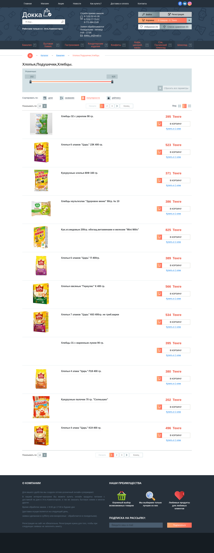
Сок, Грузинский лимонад (161, 45)
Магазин (45, 3)
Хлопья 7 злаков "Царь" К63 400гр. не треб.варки (90, 314)
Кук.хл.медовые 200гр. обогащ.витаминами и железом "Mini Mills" (100, 229)
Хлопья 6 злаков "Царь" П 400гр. (80, 258)
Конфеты (116, 45)
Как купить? (96, 3)
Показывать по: (29, 106)
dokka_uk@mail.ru (92, 35)
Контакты (142, 3)
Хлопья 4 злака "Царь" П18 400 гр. (81, 371)
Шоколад (182, 45)
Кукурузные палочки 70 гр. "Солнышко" (84, 399)
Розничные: (30, 71)
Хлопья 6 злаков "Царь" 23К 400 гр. (82, 144)
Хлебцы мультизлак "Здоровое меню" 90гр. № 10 (90, 201)
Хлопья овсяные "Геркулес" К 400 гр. (83, 286)
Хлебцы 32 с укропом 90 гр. (77, 116)
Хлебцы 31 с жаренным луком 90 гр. (82, 343)
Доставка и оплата (120, 3)
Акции (61, 3)
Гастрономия (72, 45)
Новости (77, 3)
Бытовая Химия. (48, 45)
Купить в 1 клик (173, 129)
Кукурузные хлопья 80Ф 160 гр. (79, 173)
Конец (126, 106)
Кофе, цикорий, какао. (137, 45)
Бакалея (27, 45)
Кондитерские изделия (95, 45)
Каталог (44, 55)
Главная (28, 3)
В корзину (176, 124)
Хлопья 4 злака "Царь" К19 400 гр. (81, 428)
